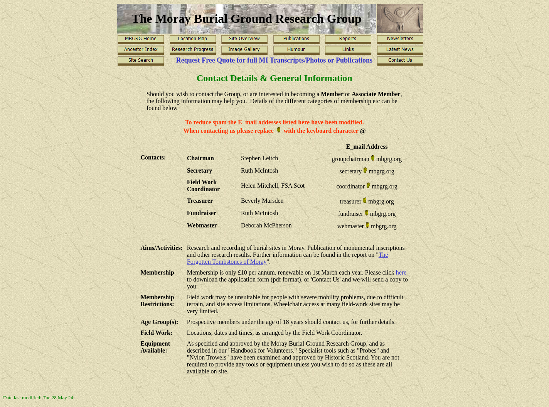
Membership (157, 272)
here (401, 272)
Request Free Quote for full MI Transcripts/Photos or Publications (274, 60)
